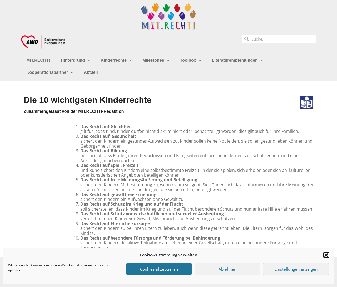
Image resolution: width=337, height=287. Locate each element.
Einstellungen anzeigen (296, 269)
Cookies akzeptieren (159, 269)
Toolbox (190, 60)
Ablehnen (227, 269)
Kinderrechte (116, 60)
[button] (326, 255)
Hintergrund (75, 60)
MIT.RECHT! (38, 60)
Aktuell (91, 72)
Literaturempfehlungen (237, 60)
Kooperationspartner (49, 72)
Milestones (156, 60)
